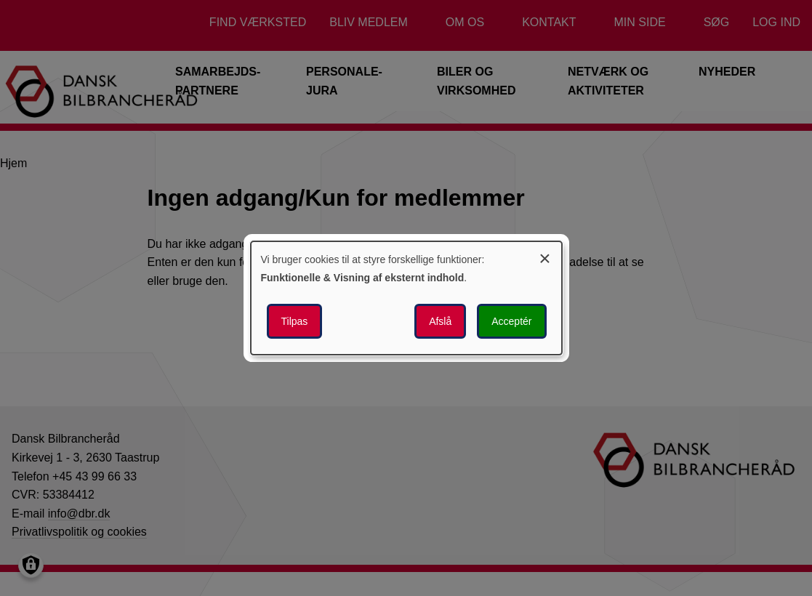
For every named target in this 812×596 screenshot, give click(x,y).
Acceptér (511, 321)
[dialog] (406, 298)
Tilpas (294, 321)
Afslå (440, 321)
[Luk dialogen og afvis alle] (545, 256)
